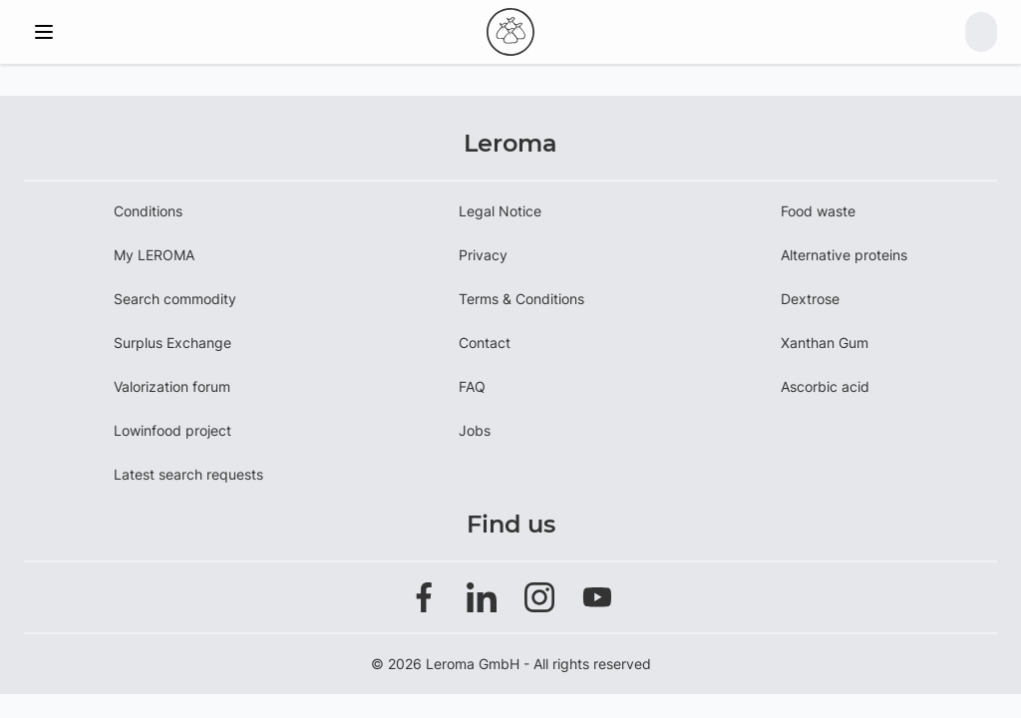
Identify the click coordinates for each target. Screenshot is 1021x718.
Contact (484, 342)
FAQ (472, 386)
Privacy (483, 254)
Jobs (475, 430)
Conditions (148, 210)
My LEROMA (154, 254)
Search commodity (175, 298)
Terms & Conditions (521, 298)
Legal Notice (500, 210)
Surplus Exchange (172, 342)
